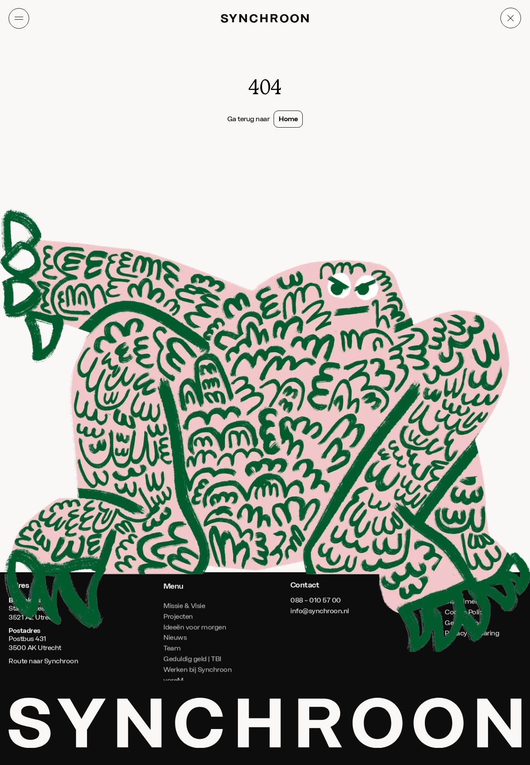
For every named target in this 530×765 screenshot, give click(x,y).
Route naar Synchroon (43, 661)
